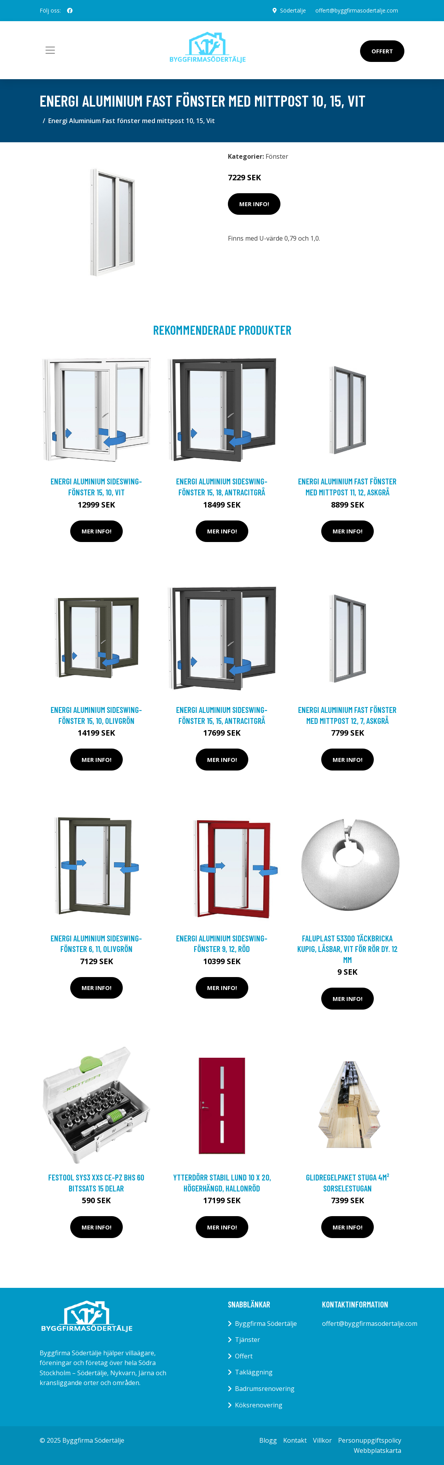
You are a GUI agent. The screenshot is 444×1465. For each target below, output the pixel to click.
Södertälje (293, 10)
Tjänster (247, 1339)
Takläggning (254, 1372)
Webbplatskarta (377, 1450)
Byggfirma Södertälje (266, 1323)
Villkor (322, 1440)
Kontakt (295, 1440)
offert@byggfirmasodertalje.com (356, 10)
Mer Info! (254, 204)
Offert (382, 51)
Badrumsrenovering (265, 1388)
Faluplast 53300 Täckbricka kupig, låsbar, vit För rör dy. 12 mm (347, 949)
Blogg (268, 1440)
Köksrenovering (258, 1405)
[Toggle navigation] (50, 50)
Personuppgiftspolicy (369, 1440)
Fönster (277, 156)
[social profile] (70, 10)
